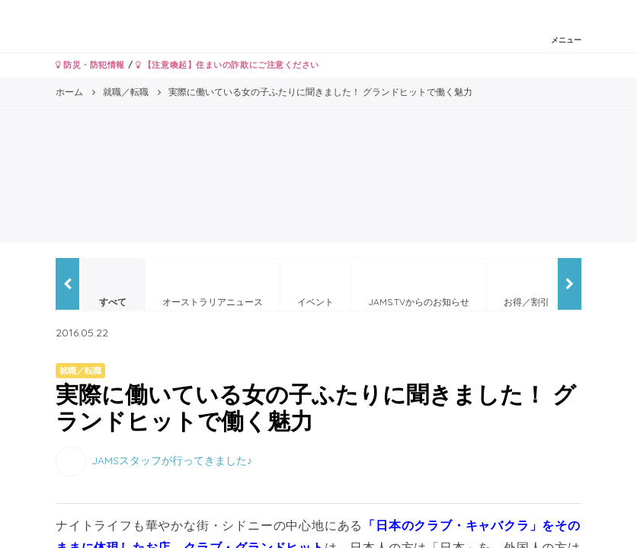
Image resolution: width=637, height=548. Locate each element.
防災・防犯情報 (90, 64)
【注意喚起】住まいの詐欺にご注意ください (227, 64)
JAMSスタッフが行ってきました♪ (171, 460)
